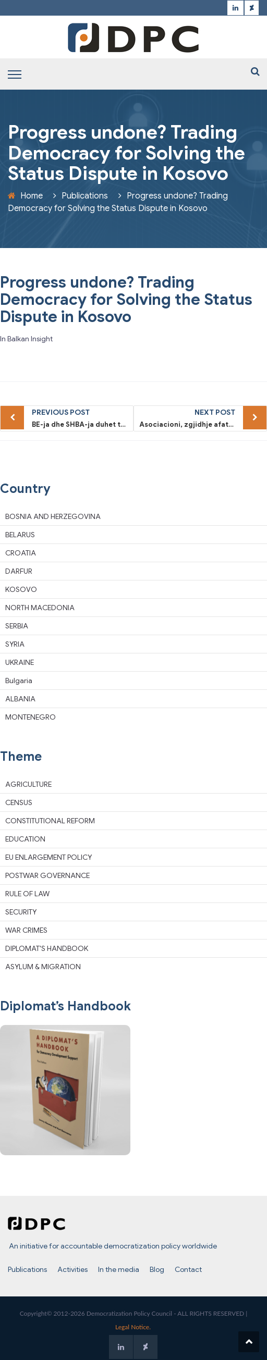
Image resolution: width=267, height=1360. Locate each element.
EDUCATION (25, 839)
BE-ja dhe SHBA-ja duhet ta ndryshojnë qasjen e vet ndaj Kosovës (83, 417)
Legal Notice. (133, 1327)
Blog (157, 1269)
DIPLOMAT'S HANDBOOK (46, 948)
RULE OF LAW (27, 893)
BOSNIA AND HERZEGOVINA (53, 516)
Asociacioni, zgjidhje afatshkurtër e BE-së (203, 417)
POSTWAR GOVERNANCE (47, 875)
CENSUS (18, 802)
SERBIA (16, 625)
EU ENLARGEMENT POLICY (48, 857)
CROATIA (20, 553)
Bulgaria (18, 680)
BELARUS (20, 534)
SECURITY (21, 912)
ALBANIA (20, 698)
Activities (72, 1269)
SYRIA (15, 644)
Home (31, 196)
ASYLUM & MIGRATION (43, 966)
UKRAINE (19, 662)
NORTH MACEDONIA (40, 607)
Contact (188, 1269)
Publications (85, 196)
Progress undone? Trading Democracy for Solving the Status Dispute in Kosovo (126, 300)
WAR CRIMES (26, 930)
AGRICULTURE (28, 784)
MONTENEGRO (30, 717)
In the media (118, 1269)
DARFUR (18, 571)
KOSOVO (21, 589)
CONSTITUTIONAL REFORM (50, 820)
